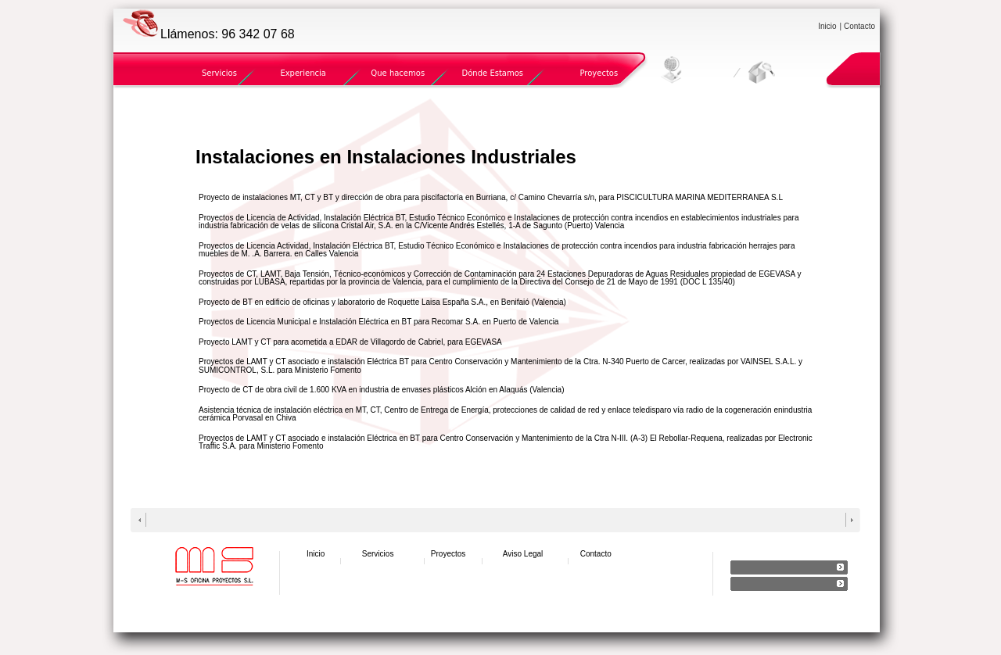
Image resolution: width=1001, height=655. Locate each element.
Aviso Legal (523, 553)
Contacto (596, 553)
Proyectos (598, 73)
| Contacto (857, 26)
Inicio (827, 26)
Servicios (219, 73)
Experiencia (303, 73)
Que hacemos (398, 73)
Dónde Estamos (492, 73)
